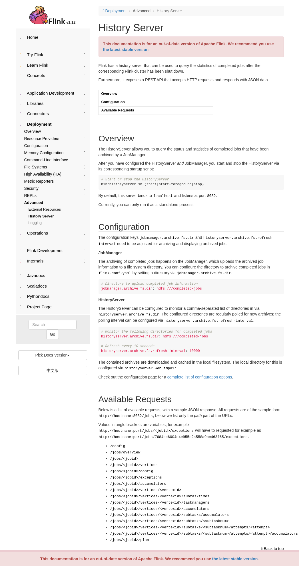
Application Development (52, 92)
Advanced (33, 202)
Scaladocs (33, 286)
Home (29, 37)
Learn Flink (52, 65)
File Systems (54, 166)
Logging (35, 223)
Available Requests (117, 110)
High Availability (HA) (54, 173)
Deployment (36, 124)
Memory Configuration (54, 152)
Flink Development (52, 250)
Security (54, 188)
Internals (52, 260)
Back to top (272, 534)
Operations (52, 232)
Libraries (52, 103)
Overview (32, 131)
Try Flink (52, 54)
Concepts (52, 75)
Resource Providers (54, 138)
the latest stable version (235, 559)
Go (52, 334)
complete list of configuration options (199, 373)
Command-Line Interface (46, 160)
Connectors (52, 113)
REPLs (54, 195)
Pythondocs (35, 296)
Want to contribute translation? (123, 549)
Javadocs (32, 275)
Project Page (36, 306)
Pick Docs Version (52, 355)
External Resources (45, 209)
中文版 (53, 370)
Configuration (36, 145)
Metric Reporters (39, 181)
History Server (41, 216)
